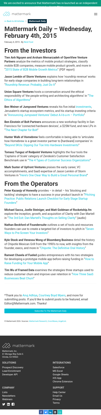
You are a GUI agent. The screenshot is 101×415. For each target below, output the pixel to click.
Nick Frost (28, 42)
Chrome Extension (63, 381)
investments (83, 106)
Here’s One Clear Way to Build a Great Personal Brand (53, 175)
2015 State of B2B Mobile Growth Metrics (31, 69)
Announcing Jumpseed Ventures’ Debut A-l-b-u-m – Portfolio (46, 115)
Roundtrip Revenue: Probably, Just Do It (30, 84)
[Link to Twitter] (4, 404)
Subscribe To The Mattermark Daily (50, 311)
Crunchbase (53, 321)
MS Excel (58, 370)
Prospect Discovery (12, 367)
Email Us (57, 395)
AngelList (62, 321)
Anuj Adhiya (30, 295)
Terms (56, 402)
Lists (4, 392)
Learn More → (58, 6)
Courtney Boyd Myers (52, 295)
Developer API (10, 374)
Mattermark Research (38, 321)
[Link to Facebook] (13, 404)
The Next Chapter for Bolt (21, 130)
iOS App (57, 377)
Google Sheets (61, 374)
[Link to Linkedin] (9, 404)
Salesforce (58, 367)
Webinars (7, 399)
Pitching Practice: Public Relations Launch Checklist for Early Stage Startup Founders (49, 198)
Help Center (59, 392)
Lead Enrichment (11, 370)
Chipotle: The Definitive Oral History (63, 248)
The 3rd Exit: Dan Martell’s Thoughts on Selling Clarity (41, 218)
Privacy (57, 399)
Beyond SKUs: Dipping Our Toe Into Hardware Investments (41, 145)
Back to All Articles (14, 21)
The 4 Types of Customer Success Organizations (59, 160)
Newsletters (8, 395)
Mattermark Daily (37, 21)
